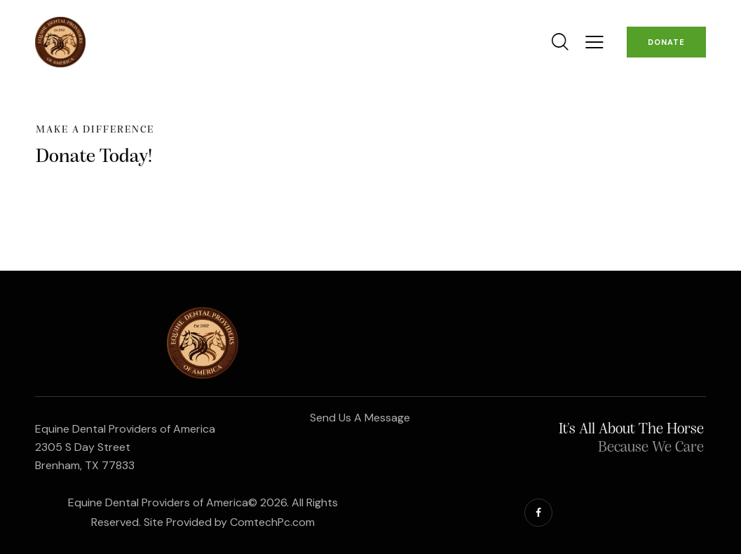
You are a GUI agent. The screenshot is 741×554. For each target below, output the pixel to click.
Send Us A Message (360, 417)
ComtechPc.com (272, 522)
